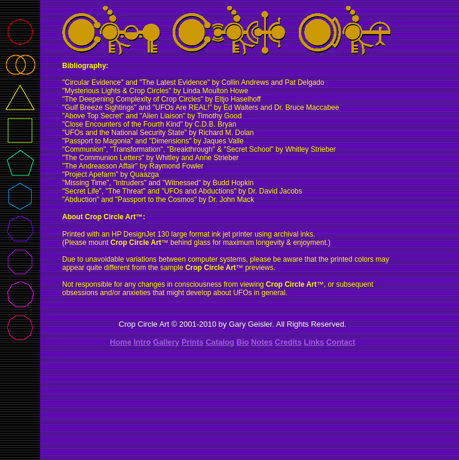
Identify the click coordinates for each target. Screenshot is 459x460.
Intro (142, 342)
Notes (262, 342)
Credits (288, 342)
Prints (193, 342)
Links (314, 342)
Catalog (220, 342)
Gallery (166, 342)
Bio (243, 342)
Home (120, 342)
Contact (340, 342)
